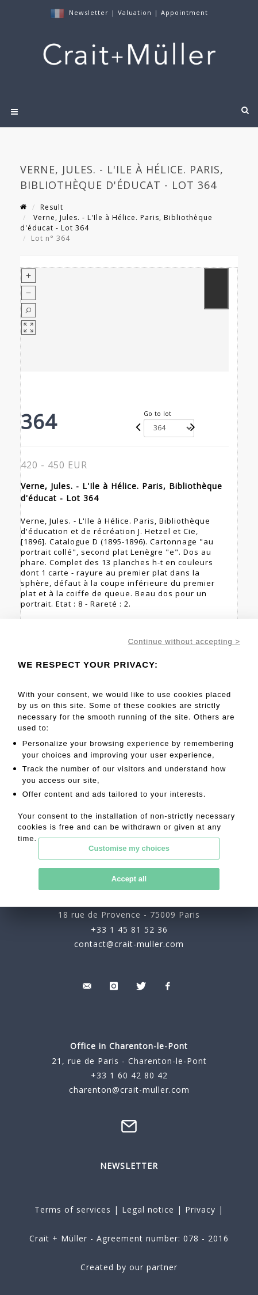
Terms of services (72, 1209)
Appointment (184, 12)
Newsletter (89, 12)
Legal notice (148, 1209)
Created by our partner (129, 1267)
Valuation (135, 12)
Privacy (198, 1209)
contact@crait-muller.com (129, 943)
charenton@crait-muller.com (129, 1089)
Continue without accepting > (184, 641)
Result (51, 207)
